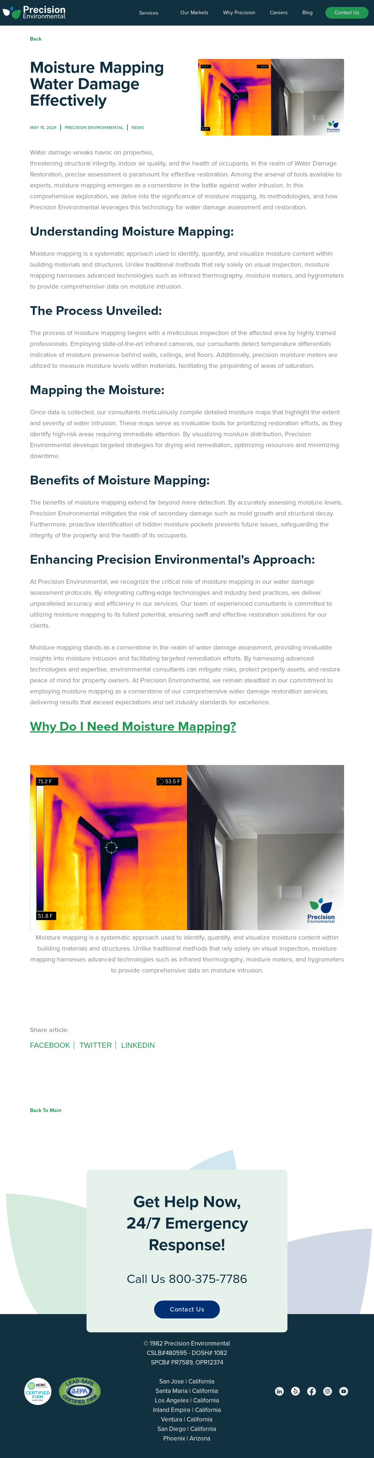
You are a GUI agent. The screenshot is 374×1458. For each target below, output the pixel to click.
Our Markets (194, 12)
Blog (307, 12)
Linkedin (138, 1045)
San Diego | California (186, 1429)
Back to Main (45, 1110)
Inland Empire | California (187, 1410)
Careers (279, 12)
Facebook (50, 1045)
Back (35, 39)
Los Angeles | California (187, 1400)
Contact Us (347, 12)
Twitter (95, 1045)
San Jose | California (186, 1381)
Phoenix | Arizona (186, 1438)
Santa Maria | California (187, 1391)
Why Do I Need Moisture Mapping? (133, 726)
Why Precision (239, 12)
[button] (152, 13)
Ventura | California (187, 1419)
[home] (34, 11)
